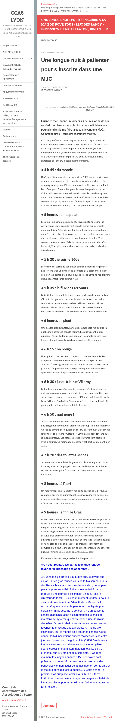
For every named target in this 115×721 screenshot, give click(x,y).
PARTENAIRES (10, 105)
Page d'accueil (10, 45)
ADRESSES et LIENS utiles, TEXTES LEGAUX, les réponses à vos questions (14, 117)
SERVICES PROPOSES (13, 92)
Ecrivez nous (9, 136)
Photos (6, 129)
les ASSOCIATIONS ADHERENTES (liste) (13, 66)
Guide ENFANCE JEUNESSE (11, 77)
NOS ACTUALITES (12, 51)
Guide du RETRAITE (13, 85)
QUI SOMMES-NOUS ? (13, 58)
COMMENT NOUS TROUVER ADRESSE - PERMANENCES (13, 146)
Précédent (49, 705)
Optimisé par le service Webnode (97, 717)
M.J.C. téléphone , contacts (11, 158)
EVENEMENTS (10, 98)
